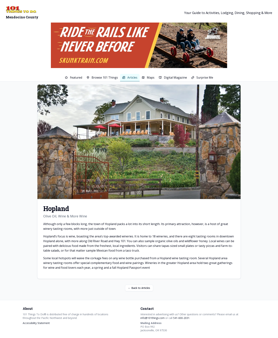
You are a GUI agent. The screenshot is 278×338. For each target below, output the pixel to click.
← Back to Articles (139, 288)
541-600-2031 (181, 318)
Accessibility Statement (36, 323)
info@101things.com (152, 318)
